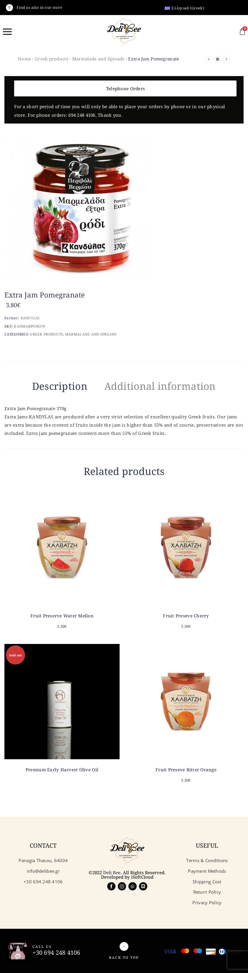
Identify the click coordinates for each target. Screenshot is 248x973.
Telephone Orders (125, 88)
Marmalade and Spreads (98, 59)
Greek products (51, 59)
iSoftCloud (142, 877)
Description (59, 386)
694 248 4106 (81, 115)
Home (24, 59)
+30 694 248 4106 (56, 952)
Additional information (160, 386)
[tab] (59, 387)
